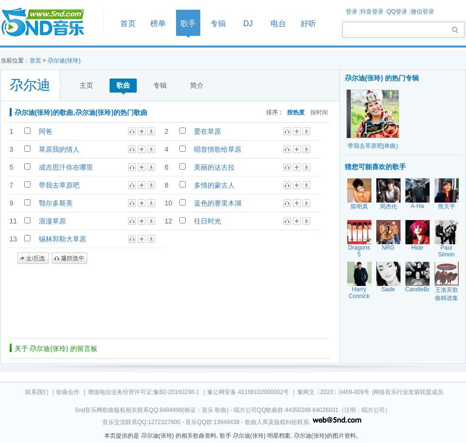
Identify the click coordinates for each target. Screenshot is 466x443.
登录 (351, 11)
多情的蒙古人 (214, 185)
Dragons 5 (359, 251)
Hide (417, 247)
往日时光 (207, 221)
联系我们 (36, 392)
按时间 (319, 112)
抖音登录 (372, 11)
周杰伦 (388, 206)
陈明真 (359, 206)
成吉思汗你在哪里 (66, 167)
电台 (278, 23)
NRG (388, 247)
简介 (197, 85)
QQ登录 (396, 11)
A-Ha (417, 206)
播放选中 (69, 258)
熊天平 (446, 206)
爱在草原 (207, 131)
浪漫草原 (52, 221)
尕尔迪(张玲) (64, 60)
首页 (48, 22)
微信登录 (422, 11)
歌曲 (123, 85)
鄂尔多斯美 (56, 203)
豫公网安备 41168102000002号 (248, 392)
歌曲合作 (68, 392)
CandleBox (419, 289)
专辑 (218, 23)
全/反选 (33, 258)
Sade (388, 289)
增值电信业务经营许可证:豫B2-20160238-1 (143, 392)
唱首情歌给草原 (217, 149)
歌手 (188, 23)
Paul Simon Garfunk (446, 254)
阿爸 (45, 131)
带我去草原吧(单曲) (373, 145)
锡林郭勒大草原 (62, 239)
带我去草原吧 (59, 185)
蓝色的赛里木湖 (217, 203)
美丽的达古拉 (214, 167)
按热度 (296, 112)
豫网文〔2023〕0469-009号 (333, 392)
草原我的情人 (59, 149)
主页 (86, 85)
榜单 (158, 23)
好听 (308, 23)
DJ (248, 23)
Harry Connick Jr (359, 296)
